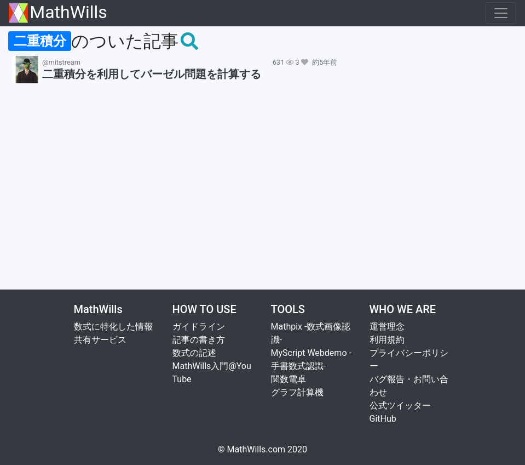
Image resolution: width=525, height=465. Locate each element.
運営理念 (387, 326)
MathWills (58, 12)
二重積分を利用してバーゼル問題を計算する (151, 74)
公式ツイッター (400, 405)
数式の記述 (194, 353)
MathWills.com (256, 449)
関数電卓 (288, 379)
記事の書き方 (198, 339)
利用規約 (387, 339)
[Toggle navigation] (501, 13)
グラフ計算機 (297, 392)
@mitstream (61, 62)
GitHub (383, 418)
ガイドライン (198, 326)
